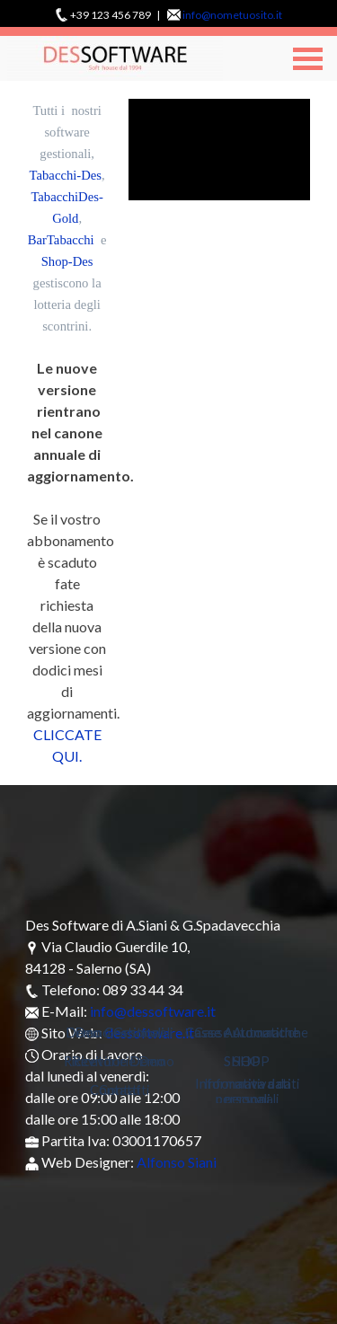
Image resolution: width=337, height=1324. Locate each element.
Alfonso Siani (177, 1161)
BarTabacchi (61, 240)
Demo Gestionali (124, 1032)
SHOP (251, 1061)
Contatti (124, 1090)
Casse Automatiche (251, 1032)
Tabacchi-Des (66, 175)
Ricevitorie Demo (123, 1061)
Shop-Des (67, 261)
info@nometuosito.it (232, 15)
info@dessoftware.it (153, 1010)
